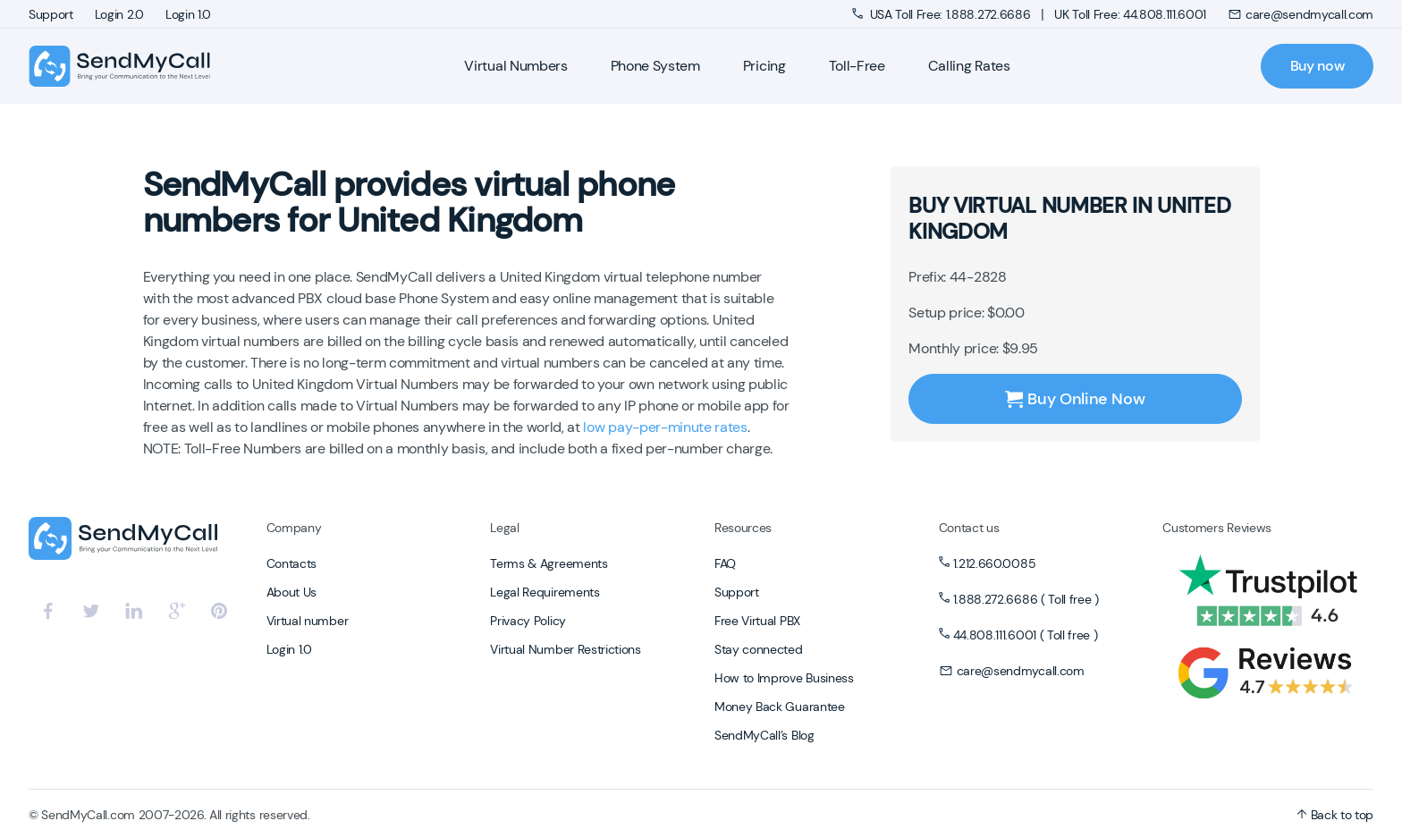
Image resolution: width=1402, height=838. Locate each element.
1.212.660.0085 (994, 563)
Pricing (764, 65)
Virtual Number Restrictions (565, 649)
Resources (743, 528)
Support (51, 14)
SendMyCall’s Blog (764, 735)
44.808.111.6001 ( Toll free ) (1025, 635)
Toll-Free (857, 65)
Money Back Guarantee (779, 706)
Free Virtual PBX (757, 621)
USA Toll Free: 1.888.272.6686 (943, 14)
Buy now (1317, 65)
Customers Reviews (1216, 528)
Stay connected (758, 649)
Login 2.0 (119, 14)
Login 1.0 (188, 14)
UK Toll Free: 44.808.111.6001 (1130, 14)
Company (294, 528)
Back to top (1334, 815)
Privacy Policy (528, 621)
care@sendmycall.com (1300, 14)
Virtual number (307, 621)
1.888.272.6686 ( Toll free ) (1026, 599)
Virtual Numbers (515, 65)
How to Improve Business (784, 678)
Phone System (655, 65)
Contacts (291, 563)
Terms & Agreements (548, 563)
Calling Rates (969, 65)
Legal (504, 528)
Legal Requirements (544, 592)
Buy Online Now (1074, 399)
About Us (291, 592)
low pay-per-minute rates (665, 427)
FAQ (725, 563)
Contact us (969, 528)
